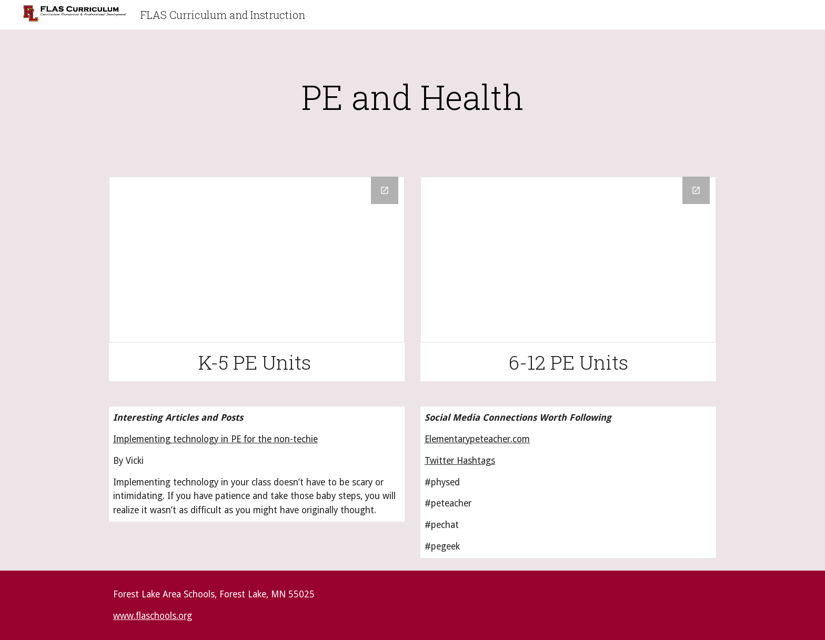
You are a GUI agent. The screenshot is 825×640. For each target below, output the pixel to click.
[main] (412, 97)
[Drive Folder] (257, 260)
